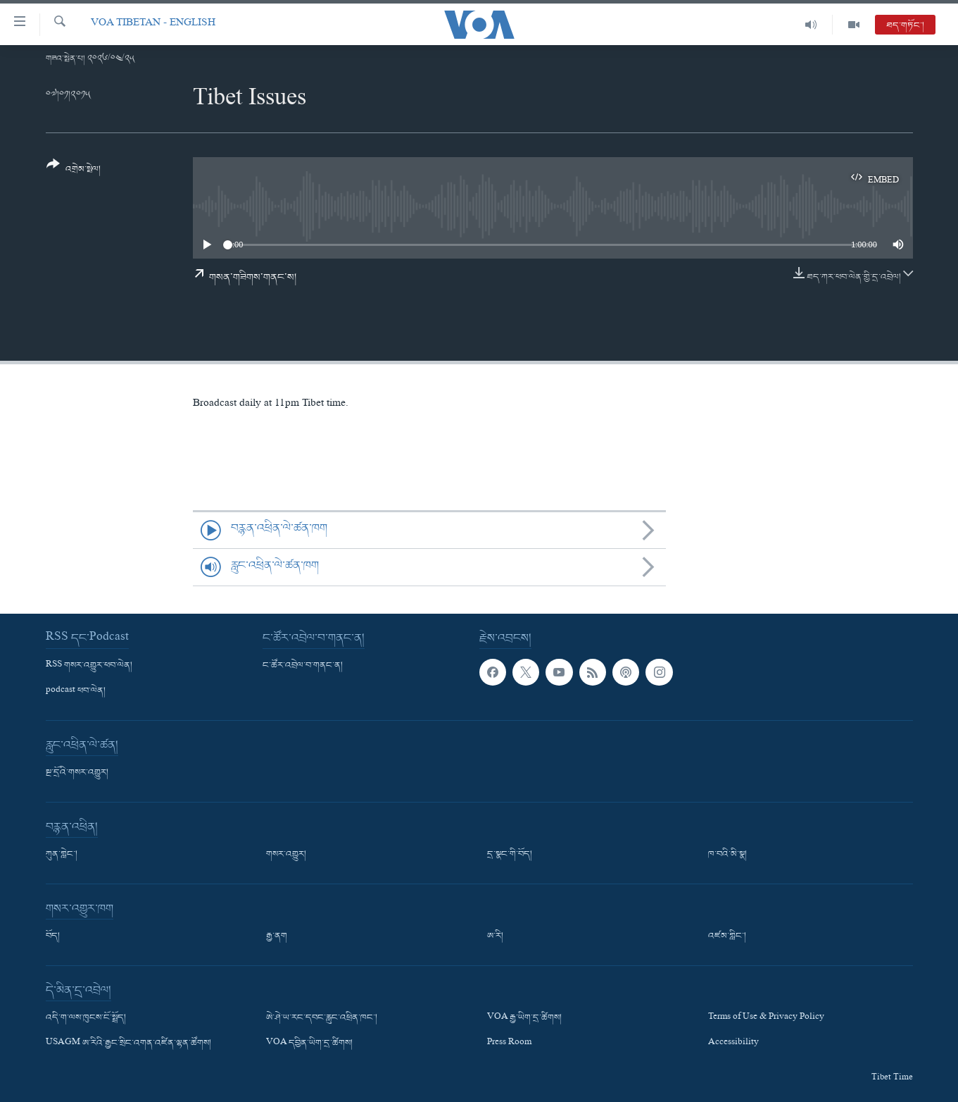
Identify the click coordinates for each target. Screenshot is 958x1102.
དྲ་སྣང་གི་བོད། (509, 855)
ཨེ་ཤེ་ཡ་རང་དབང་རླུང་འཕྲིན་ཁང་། (321, 1018)
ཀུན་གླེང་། (61, 855)
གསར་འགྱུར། (286, 855)
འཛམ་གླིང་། (727, 936)
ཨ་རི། (495, 936)
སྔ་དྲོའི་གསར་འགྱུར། (77, 773)
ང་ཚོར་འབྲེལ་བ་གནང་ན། (303, 666)
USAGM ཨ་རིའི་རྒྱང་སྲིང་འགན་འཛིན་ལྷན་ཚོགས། (128, 1043)
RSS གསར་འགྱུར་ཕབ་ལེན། (89, 666)
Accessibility (733, 1043)
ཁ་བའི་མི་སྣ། (727, 855)
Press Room (509, 1043)
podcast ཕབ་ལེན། (76, 691)
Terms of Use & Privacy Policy (766, 1018)
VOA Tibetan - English (153, 24)
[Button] (73, 171)
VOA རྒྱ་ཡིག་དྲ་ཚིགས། (524, 1018)
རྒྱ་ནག (276, 936)
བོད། (53, 936)
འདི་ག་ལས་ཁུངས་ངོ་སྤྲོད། (86, 1018)
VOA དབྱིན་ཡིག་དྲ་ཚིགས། (309, 1043)
